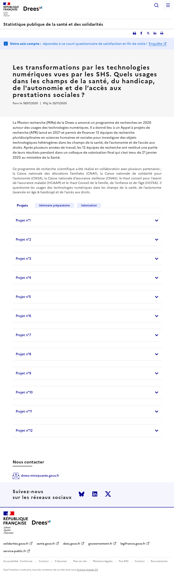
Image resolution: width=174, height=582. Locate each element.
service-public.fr (14, 551)
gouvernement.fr (100, 544)
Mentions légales (103, 561)
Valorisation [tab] (89, 205)
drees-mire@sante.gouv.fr (40, 475)
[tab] (87, 220)
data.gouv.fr (71, 544)
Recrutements (159, 561)
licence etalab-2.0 (87, 570)
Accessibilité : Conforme (17, 561)
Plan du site (80, 561)
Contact (44, 561)
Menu (168, 5)
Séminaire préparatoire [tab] (54, 205)
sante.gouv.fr (46, 544)
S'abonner (61, 561)
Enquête (156, 43)
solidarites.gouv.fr (16, 544)
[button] (87, 220)
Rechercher (156, 5)
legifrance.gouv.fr (132, 544)
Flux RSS (123, 561)
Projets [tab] (22, 205)
